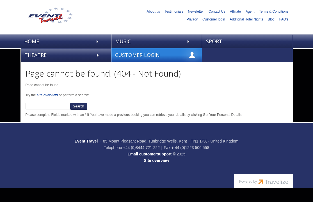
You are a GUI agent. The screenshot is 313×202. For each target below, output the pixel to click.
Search (78, 106)
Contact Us (217, 11)
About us (153, 11)
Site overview (156, 160)
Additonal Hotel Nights (246, 19)
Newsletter (196, 11)
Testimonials (174, 11)
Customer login (213, 19)
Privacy (192, 19)
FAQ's (283, 19)
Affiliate (235, 11)
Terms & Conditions (273, 11)
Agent (250, 11)
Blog (271, 19)
